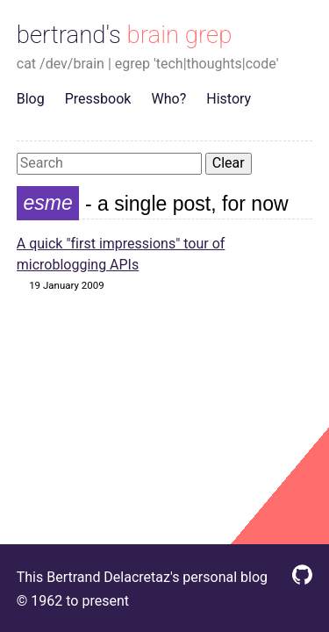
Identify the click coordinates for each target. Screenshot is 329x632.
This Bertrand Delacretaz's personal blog (142, 577)
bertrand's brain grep (124, 34)
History (228, 98)
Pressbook (98, 98)
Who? (169, 98)
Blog (31, 98)
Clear (228, 162)
